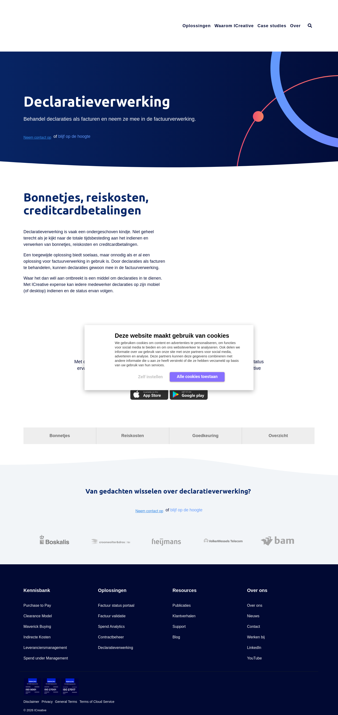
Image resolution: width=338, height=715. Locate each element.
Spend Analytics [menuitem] (111, 595)
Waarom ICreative (234, 10)
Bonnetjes (60, 404)
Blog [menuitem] (176, 606)
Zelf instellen (150, 376)
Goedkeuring (205, 404)
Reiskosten (132, 404)
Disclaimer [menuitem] (31, 670)
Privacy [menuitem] (47, 670)
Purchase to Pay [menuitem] (37, 574)
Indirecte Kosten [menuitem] (37, 606)
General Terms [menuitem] (66, 670)
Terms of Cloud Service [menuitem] (96, 670)
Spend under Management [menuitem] (45, 627)
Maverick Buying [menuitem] (37, 595)
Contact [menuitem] (253, 595)
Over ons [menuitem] (254, 574)
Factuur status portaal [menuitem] (116, 574)
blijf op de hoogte (74, 105)
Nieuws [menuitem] (253, 585)
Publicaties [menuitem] (182, 574)
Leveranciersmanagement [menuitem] (45, 616)
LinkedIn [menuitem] (254, 616)
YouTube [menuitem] (254, 627)
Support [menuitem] (179, 595)
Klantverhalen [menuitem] (184, 585)
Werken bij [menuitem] (256, 606)
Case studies (271, 10)
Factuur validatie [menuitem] (112, 585)
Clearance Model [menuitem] (37, 585)
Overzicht (278, 404)
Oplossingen (197, 10)
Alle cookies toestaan (197, 376)
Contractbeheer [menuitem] (111, 606)
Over (295, 10)
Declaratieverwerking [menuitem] (115, 616)
